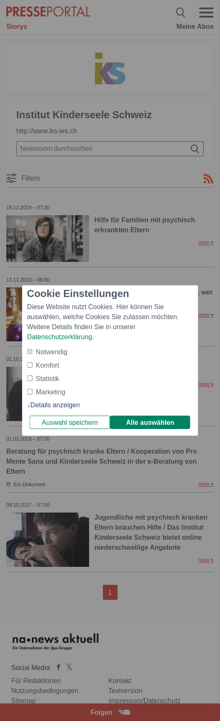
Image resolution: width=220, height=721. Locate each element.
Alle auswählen (150, 422)
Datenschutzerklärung (59, 336)
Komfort (47, 365)
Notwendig (52, 351)
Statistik (47, 378)
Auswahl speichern (70, 422)
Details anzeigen (55, 405)
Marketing (50, 392)
